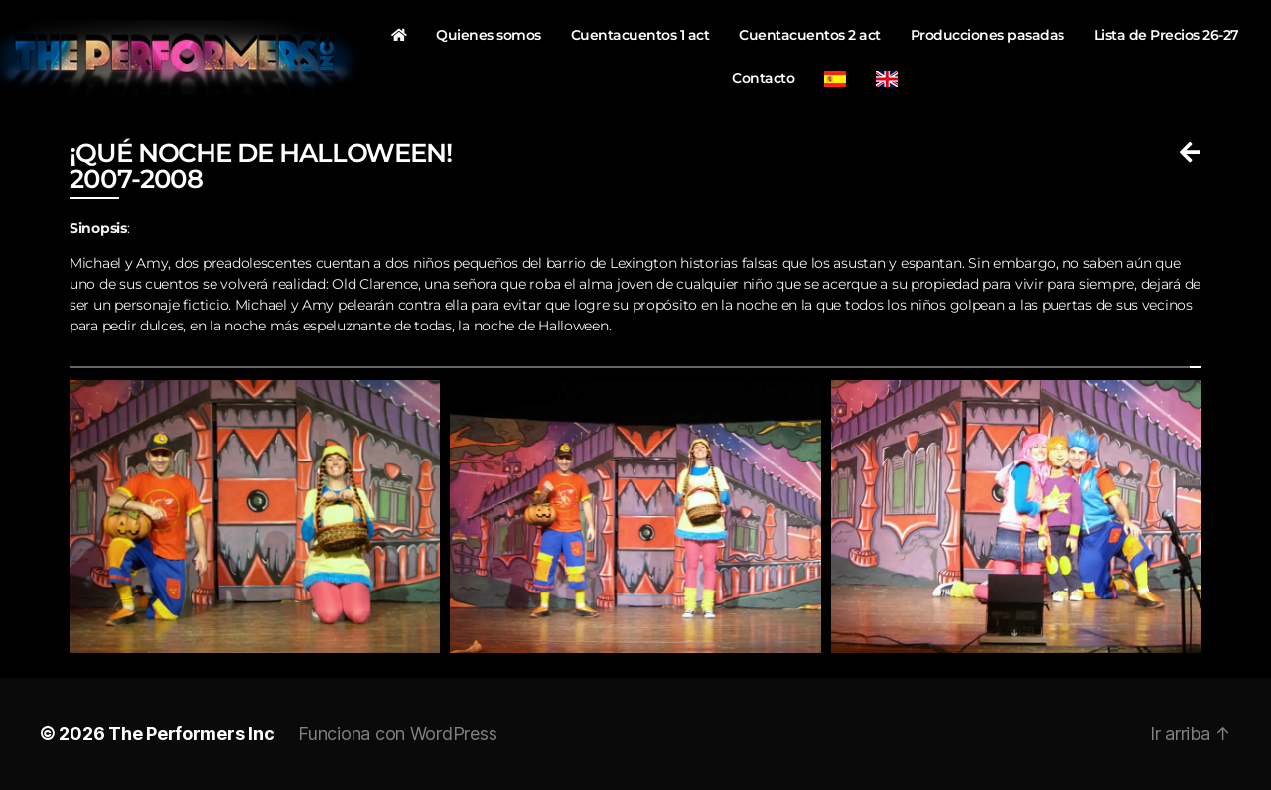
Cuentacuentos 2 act (810, 35)
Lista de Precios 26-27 (1166, 35)
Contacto (763, 78)
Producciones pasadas (987, 35)
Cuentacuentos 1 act (640, 35)
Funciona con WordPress (397, 734)
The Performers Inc (191, 734)
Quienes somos (488, 35)
